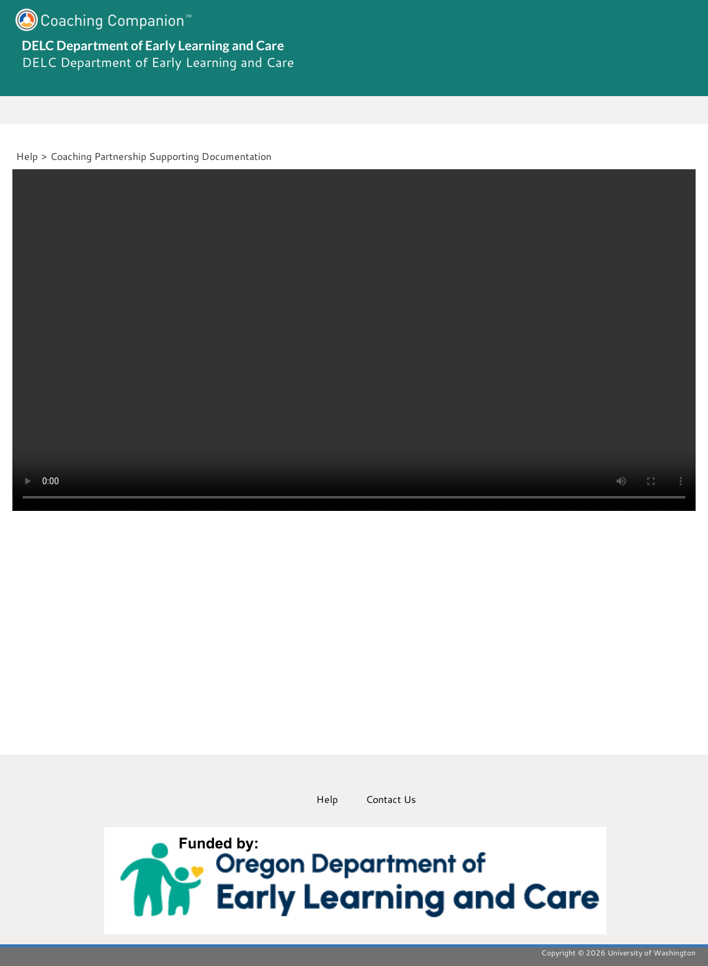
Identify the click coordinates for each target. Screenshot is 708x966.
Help (27, 155)
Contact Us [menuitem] (391, 798)
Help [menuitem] (327, 798)
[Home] (14, 155)
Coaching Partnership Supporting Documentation (161, 155)
